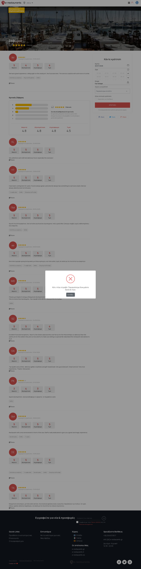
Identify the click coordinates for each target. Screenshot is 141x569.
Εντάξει (70, 295)
